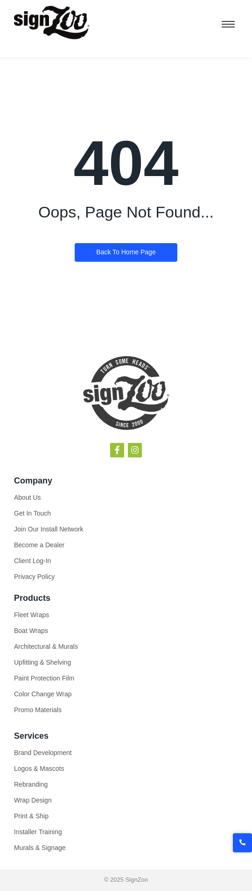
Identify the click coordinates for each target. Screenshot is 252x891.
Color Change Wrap (42, 694)
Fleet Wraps (31, 615)
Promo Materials (38, 710)
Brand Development (43, 752)
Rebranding (31, 784)
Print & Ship (31, 816)
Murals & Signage (40, 847)
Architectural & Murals (46, 646)
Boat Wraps (31, 630)
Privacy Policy (34, 576)
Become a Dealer (39, 545)
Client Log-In (32, 561)
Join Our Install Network (49, 529)
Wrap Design (33, 800)
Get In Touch (32, 513)
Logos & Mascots (39, 768)
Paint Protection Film (44, 678)
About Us (27, 497)
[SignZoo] (52, 23)
